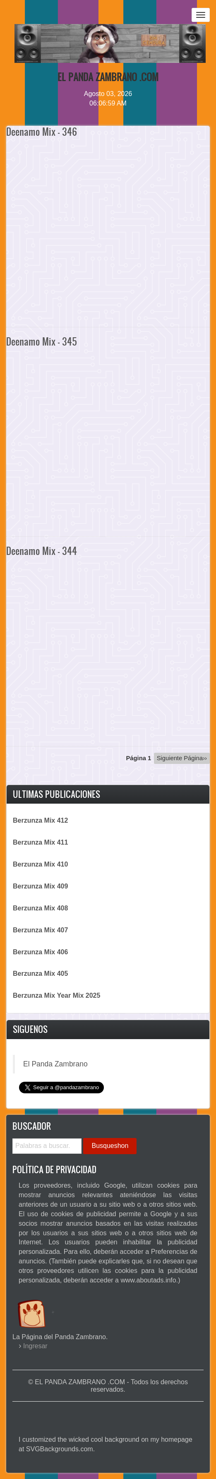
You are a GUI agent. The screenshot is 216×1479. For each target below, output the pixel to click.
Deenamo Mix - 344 (41, 550)
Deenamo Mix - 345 (41, 341)
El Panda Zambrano (55, 1064)
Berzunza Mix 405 (40, 973)
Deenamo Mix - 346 (41, 131)
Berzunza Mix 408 (40, 908)
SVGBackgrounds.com (59, 1449)
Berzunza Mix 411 (40, 842)
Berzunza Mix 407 (40, 930)
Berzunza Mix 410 (40, 864)
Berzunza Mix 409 (40, 886)
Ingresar (35, 1345)
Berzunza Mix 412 (40, 820)
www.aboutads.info (148, 1280)
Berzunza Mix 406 (40, 952)
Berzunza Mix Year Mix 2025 (56, 995)
